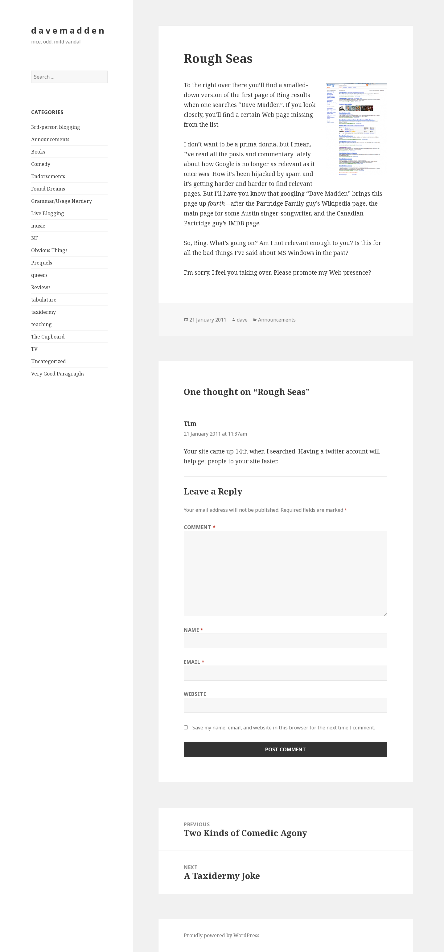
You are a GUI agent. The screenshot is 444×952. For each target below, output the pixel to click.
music (38, 225)
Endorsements (48, 176)
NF (34, 238)
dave (242, 319)
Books (38, 151)
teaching (41, 324)
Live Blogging (47, 213)
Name (194, 629)
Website (195, 694)
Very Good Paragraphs (57, 373)
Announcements (50, 139)
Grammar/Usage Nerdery (61, 201)
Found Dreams (48, 188)
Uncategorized (48, 361)
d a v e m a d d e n (67, 30)
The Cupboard (48, 336)
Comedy (40, 164)
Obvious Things (49, 250)
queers (39, 275)
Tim (190, 424)
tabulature (43, 299)
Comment (200, 527)
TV (34, 349)
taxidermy (43, 312)
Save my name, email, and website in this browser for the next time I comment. (283, 727)
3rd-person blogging (55, 127)
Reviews (41, 287)
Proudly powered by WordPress (221, 935)
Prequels (41, 262)
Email (194, 662)
